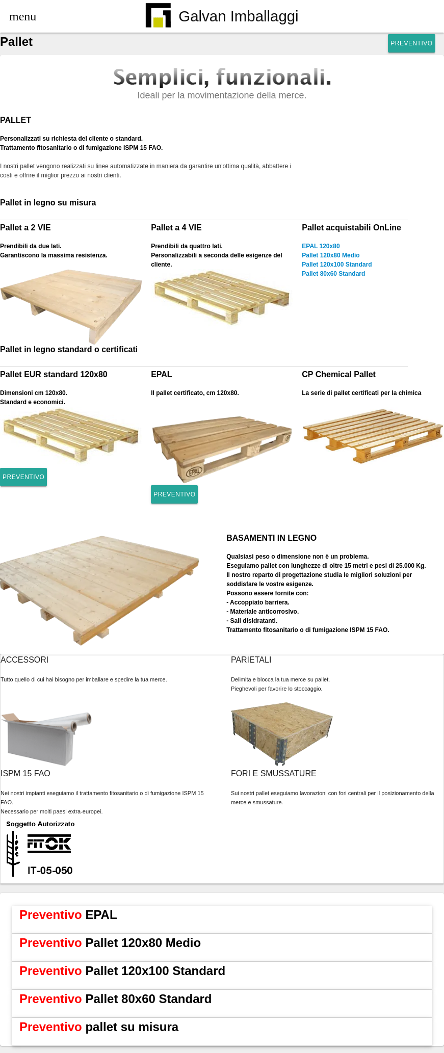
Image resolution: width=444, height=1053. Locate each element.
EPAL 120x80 (320, 246)
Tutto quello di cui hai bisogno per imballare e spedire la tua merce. (84, 679)
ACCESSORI (24, 659)
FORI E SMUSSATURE (274, 773)
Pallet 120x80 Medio (330, 255)
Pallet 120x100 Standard (337, 264)
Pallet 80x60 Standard (333, 273)
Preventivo (411, 43)
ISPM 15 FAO (25, 773)
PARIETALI (251, 659)
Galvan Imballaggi (221, 17)
